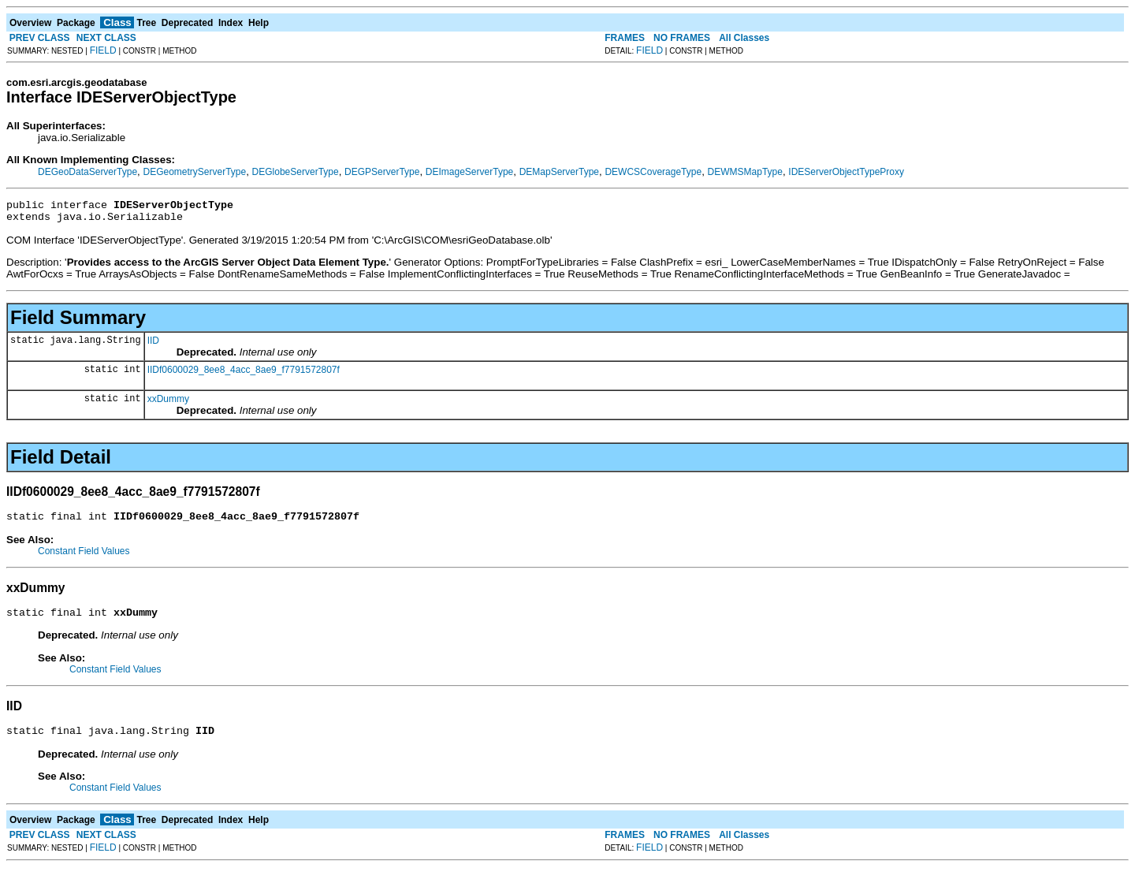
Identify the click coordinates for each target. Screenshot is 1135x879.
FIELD (103, 50)
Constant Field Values (84, 558)
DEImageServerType (469, 171)
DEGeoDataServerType (87, 171)
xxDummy (168, 403)
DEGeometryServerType (194, 171)
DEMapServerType (559, 171)
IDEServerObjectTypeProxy (846, 171)
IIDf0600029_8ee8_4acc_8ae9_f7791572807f (243, 374)
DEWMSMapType (745, 171)
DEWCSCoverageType (653, 171)
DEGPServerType (381, 171)
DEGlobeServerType (295, 171)
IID (153, 345)
